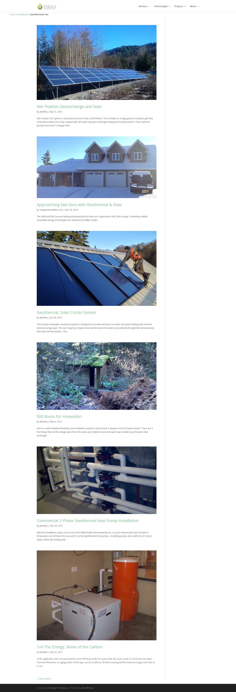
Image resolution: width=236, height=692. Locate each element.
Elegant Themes (58, 687)
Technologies (161, 6)
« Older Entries (44, 678)
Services (142, 6)
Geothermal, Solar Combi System (66, 312)
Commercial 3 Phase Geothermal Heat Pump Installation (88, 520)
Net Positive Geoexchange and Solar (69, 106)
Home (12, 14)
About (193, 6)
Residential (23, 14)
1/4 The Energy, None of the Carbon (70, 646)
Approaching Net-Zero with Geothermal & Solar (79, 204)
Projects (179, 6)
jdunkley (44, 111)
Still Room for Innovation (59, 416)
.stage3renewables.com (51, 209)
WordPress (88, 687)
